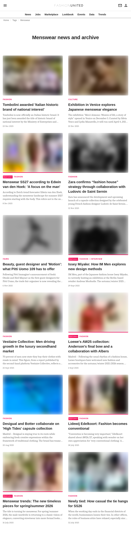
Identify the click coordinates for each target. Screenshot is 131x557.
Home (6, 20)
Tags (14, 20)
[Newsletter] (120, 5)
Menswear (25, 20)
